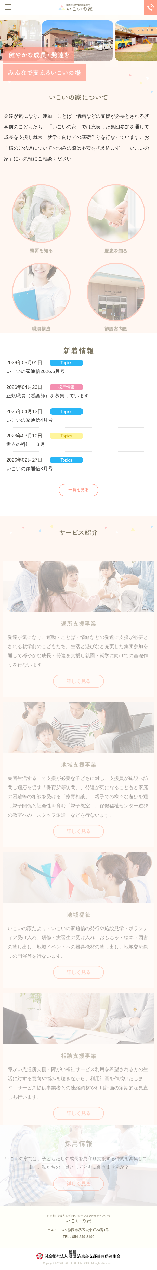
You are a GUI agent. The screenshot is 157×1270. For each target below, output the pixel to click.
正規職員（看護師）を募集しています (47, 395)
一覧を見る (78, 490)
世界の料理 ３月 (25, 444)
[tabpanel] (78, 40)
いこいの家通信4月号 (29, 420)
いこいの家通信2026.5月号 (35, 371)
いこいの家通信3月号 (29, 468)
